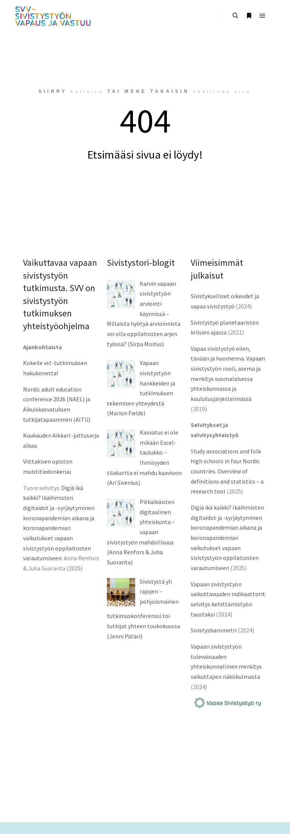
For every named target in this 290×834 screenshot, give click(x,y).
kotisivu (87, 91)
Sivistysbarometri (214, 630)
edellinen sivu (222, 91)
